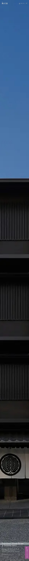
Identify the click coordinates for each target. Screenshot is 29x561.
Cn (23, 3)
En (21, 3)
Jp (19, 3)
